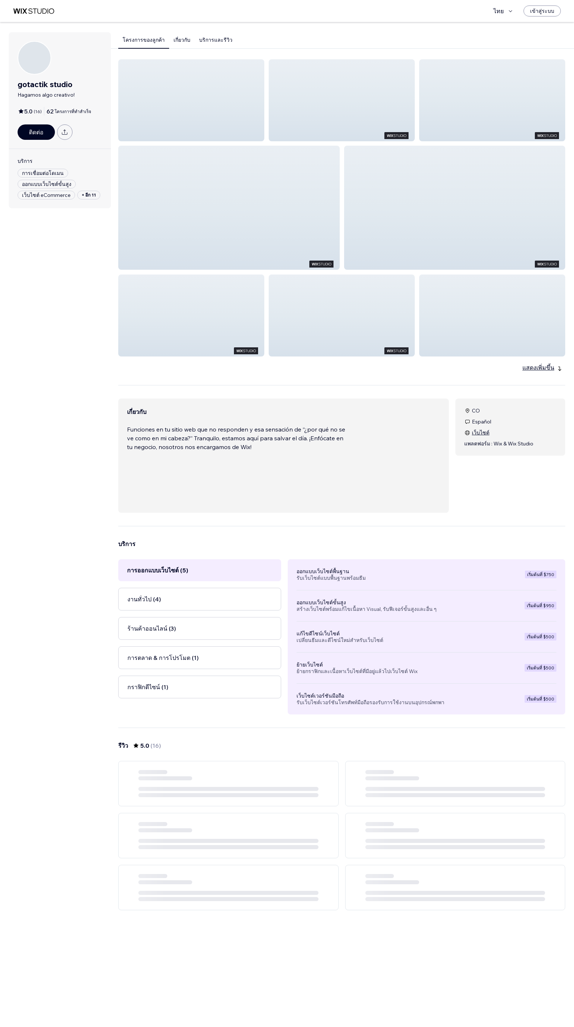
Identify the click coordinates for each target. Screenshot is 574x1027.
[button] (191, 100)
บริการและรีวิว (215, 40)
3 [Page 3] (355, 1000)
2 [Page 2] (341, 1000)
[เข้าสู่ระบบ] (542, 10)
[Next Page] (368, 1000)
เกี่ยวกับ (182, 40)
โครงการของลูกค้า (144, 40)
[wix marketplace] (33, 11)
